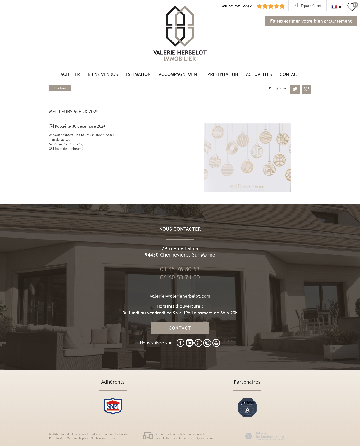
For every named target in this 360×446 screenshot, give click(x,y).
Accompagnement (179, 74)
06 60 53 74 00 (180, 277)
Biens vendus (103, 74)
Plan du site (56, 438)
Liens (115, 438)
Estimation (138, 74)
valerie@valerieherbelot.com (180, 296)
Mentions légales (77, 438)
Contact (290, 74)
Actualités (259, 74)
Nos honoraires (100, 438)
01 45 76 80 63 (180, 269)
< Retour (60, 88)
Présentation (222, 74)
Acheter (70, 74)
